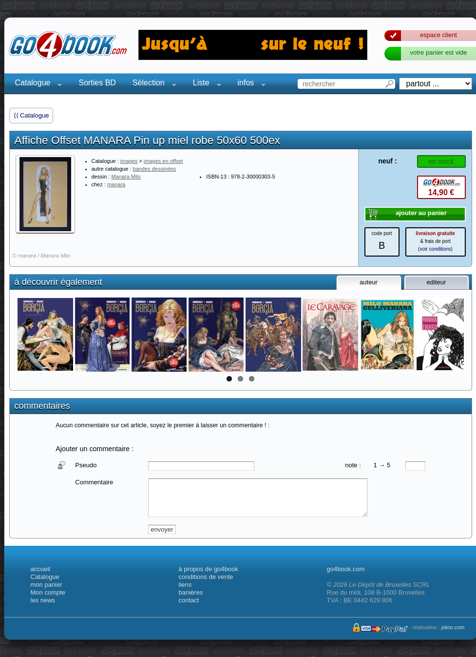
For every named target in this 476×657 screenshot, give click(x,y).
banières (191, 592)
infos (249, 84)
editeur (436, 282)
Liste (204, 84)
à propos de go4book (208, 569)
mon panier (46, 584)
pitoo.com (453, 627)
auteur (369, 282)
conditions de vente (206, 576)
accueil (40, 569)
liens (185, 584)
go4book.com (346, 569)
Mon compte (48, 592)
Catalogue (35, 84)
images (128, 161)
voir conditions (435, 249)
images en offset (163, 161)
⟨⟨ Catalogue (31, 115)
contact (189, 600)
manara (116, 184)
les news (43, 600)
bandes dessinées (154, 169)
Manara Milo (126, 176)
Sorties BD (96, 83)
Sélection (151, 84)
